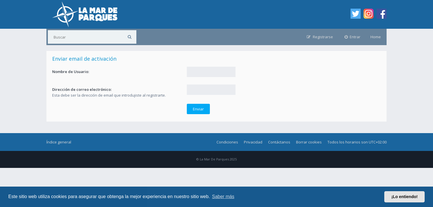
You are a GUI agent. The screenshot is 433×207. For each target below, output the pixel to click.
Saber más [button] (223, 196)
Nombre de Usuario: (70, 71)
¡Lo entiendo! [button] (404, 196)
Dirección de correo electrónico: (82, 89)
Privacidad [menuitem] (253, 142)
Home (375, 36)
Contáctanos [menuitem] (279, 142)
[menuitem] (352, 37)
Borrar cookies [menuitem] (309, 142)
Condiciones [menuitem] (227, 142)
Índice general (58, 142)
